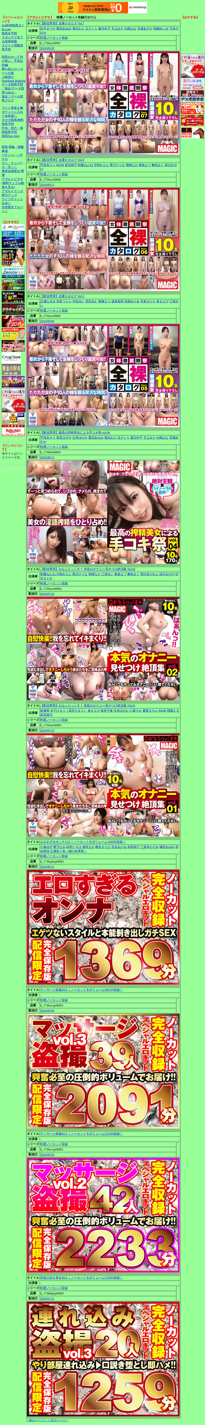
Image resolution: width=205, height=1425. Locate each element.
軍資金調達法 (11, 171)
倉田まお (88, 847)
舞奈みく (158, 165)
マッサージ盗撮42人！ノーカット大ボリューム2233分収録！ (81, 1133)
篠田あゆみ (167, 847)
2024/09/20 (47, 48)
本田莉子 (133, 847)
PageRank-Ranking (13, 80)
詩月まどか (48, 28)
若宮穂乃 (71, 165)
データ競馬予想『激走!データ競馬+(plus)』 (13, 88)
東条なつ (145, 165)
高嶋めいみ (161, 28)
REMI (60, 165)
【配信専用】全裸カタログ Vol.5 (62, 296)
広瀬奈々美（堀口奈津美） (68, 851)
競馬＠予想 (9, 33)
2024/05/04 (47, 1010)
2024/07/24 (47, 594)
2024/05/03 (47, 1154)
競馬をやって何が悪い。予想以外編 (12, 61)
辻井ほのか (80, 437)
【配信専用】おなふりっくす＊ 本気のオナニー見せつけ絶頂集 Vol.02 (87, 569)
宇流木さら (48, 165)
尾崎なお (132, 165)
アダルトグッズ (12, 191)
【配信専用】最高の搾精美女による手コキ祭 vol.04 (75, 432)
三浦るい (107, 574)
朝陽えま (173, 710)
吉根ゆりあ (132, 301)
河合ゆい (78, 301)
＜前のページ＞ (36, 1420)
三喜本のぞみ (149, 847)
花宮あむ (91, 301)
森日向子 (104, 28)
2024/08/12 (47, 457)
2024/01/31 (47, 1298)
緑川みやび (167, 574)
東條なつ (104, 301)
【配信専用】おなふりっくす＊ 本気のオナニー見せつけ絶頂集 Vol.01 (87, 705)
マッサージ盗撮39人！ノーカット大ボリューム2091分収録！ (81, 989)
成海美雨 (117, 301)
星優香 (44, 710)
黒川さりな (117, 165)
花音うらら (64, 301)
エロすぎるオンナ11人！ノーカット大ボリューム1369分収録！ (83, 841)
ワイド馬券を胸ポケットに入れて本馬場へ (12, 112)
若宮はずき (64, 437)
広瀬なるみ (48, 301)
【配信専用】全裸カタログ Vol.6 (62, 160)
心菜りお (136, 710)
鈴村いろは (74, 847)
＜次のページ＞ (58, 1420)
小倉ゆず (46, 847)
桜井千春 (107, 710)
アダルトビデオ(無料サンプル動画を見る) (13, 183)
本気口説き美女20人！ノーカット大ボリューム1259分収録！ (81, 1277)
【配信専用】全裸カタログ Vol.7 (62, 23)
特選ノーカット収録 (54, 37)
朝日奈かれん (149, 574)
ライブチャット (12, 199)
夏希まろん (150, 710)
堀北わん (78, 28)
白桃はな (130, 28)
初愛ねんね (85, 165)
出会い (6, 203)
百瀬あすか (145, 28)
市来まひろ (148, 301)
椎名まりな (103, 847)
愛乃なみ (59, 847)
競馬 (5, 147)
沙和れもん (101, 165)
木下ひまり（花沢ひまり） (68, 710)
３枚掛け (8, 77)
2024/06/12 (47, 866)
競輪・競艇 (16, 147)
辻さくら (91, 28)
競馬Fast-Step (10, 136)
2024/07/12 (47, 730)
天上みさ (117, 28)
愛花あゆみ (64, 28)
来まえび (162, 301)
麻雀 (5, 151)
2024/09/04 (47, 321)
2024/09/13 (47, 184)
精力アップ (9, 195)
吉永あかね (119, 847)
